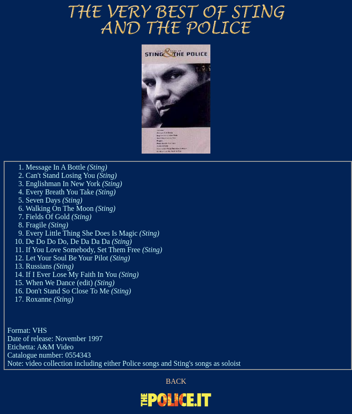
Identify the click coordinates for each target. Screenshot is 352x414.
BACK (176, 381)
